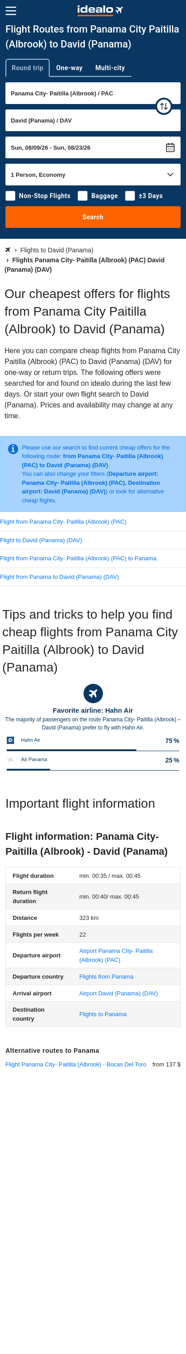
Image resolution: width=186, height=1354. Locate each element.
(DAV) (118, 993)
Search (93, 217)
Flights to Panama (103, 1014)
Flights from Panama (106, 976)
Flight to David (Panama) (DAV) (41, 540)
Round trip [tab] (27, 67)
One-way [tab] (69, 67)
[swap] (163, 106)
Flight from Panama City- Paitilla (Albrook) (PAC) (63, 521)
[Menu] (11, 11)
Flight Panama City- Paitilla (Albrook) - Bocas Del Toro (75, 1064)
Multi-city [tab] (110, 67)
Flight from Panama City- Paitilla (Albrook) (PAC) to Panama (78, 558)
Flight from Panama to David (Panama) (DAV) (59, 576)
